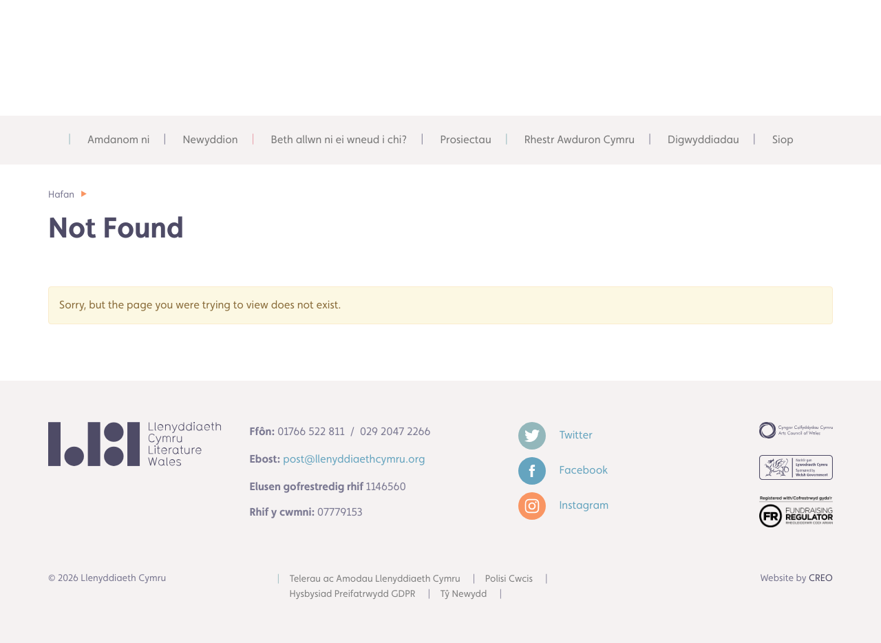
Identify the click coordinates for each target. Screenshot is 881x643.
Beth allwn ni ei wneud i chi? (339, 139)
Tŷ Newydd (463, 594)
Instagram (563, 505)
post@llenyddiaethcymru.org (354, 458)
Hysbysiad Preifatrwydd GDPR (353, 594)
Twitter (555, 434)
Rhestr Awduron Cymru (579, 139)
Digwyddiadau (703, 139)
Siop (783, 139)
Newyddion (209, 139)
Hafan (61, 194)
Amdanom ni (118, 139)
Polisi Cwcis (509, 578)
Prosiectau (465, 139)
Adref (54, 140)
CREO (821, 578)
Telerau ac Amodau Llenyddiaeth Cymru (375, 578)
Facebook (563, 469)
